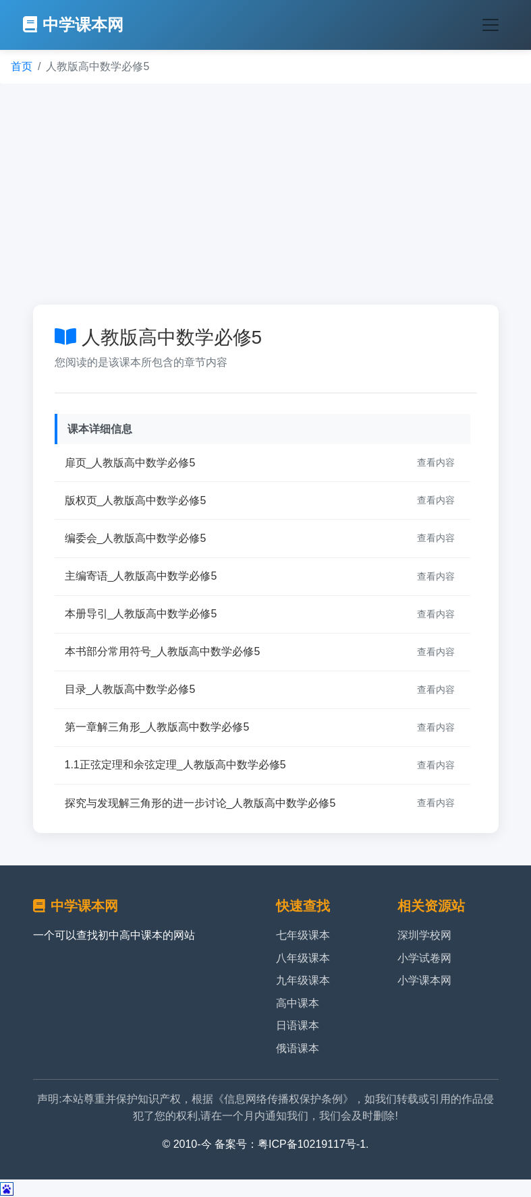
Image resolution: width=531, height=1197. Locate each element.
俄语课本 (297, 1048)
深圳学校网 (424, 935)
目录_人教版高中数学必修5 (130, 689)
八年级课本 (303, 958)
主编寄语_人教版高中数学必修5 (141, 576)
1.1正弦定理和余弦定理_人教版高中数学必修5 (175, 764)
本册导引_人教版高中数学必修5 (141, 613)
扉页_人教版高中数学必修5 (130, 462)
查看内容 (436, 462)
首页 (21, 66)
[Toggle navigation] (490, 25)
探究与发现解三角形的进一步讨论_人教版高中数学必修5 (200, 803)
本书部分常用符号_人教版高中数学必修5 (162, 651)
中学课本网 (73, 25)
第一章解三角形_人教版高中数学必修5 (157, 727)
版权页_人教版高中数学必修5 (135, 500)
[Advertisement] (265, 194)
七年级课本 (303, 935)
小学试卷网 (424, 958)
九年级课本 (303, 980)
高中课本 (297, 1003)
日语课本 (297, 1025)
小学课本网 (424, 980)
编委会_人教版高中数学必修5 (135, 538)
